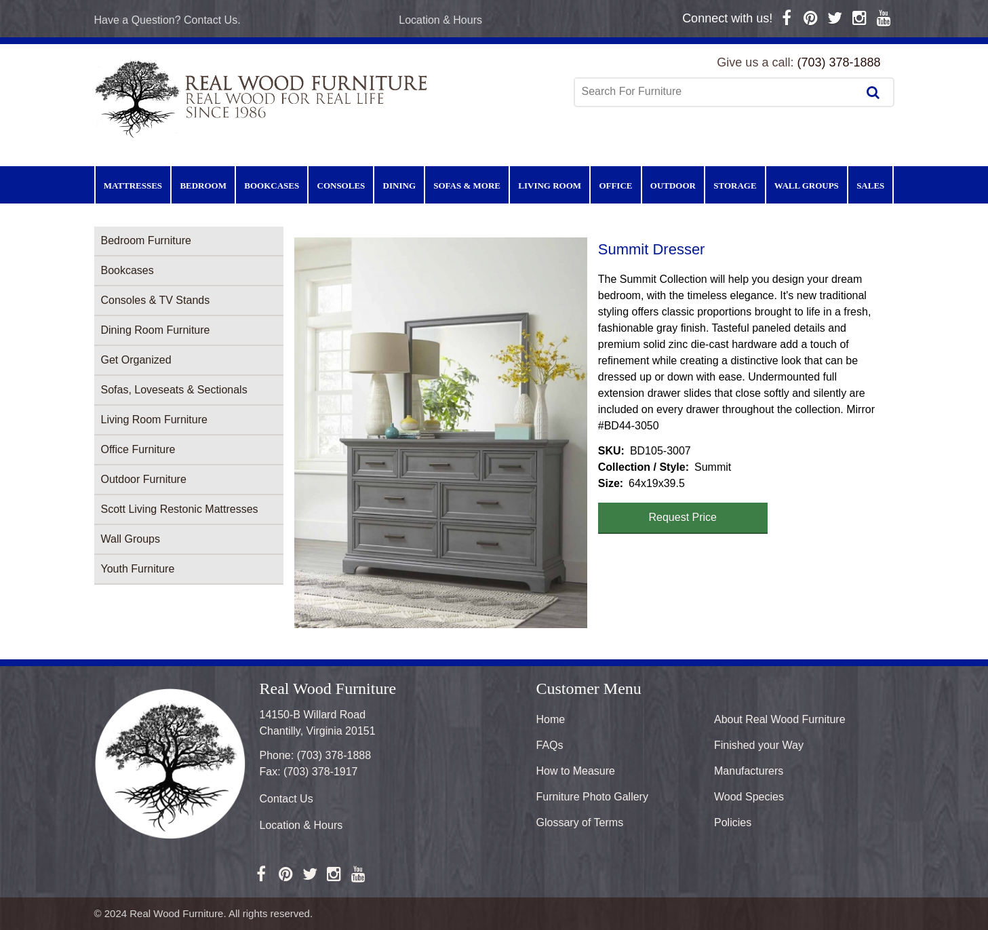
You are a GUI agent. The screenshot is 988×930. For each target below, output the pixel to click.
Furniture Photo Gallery (592, 796)
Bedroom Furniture (146, 240)
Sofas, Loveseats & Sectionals (174, 389)
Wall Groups (130, 539)
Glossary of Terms (580, 822)
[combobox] (717, 91)
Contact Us (286, 799)
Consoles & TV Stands (155, 300)
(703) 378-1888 (838, 62)
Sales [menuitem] (870, 185)
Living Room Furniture (154, 419)
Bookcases (127, 270)
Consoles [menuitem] (341, 185)
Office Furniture (138, 449)
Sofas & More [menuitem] (466, 185)
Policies (732, 822)
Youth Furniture (138, 569)
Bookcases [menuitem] (271, 185)
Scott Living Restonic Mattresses (179, 509)
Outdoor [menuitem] (673, 185)
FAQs (550, 745)
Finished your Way (759, 745)
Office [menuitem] (615, 185)
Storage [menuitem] (734, 185)
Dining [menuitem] (399, 185)
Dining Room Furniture (155, 330)
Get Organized (136, 360)
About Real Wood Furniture (780, 719)
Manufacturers (748, 771)
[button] (440, 432)
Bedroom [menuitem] (203, 185)
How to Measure (576, 771)
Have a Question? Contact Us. (167, 20)
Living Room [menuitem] (549, 185)
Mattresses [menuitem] (133, 185)
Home (551, 719)
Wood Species (749, 796)
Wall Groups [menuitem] (806, 185)
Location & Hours (440, 20)
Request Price (683, 517)
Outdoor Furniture (143, 479)
